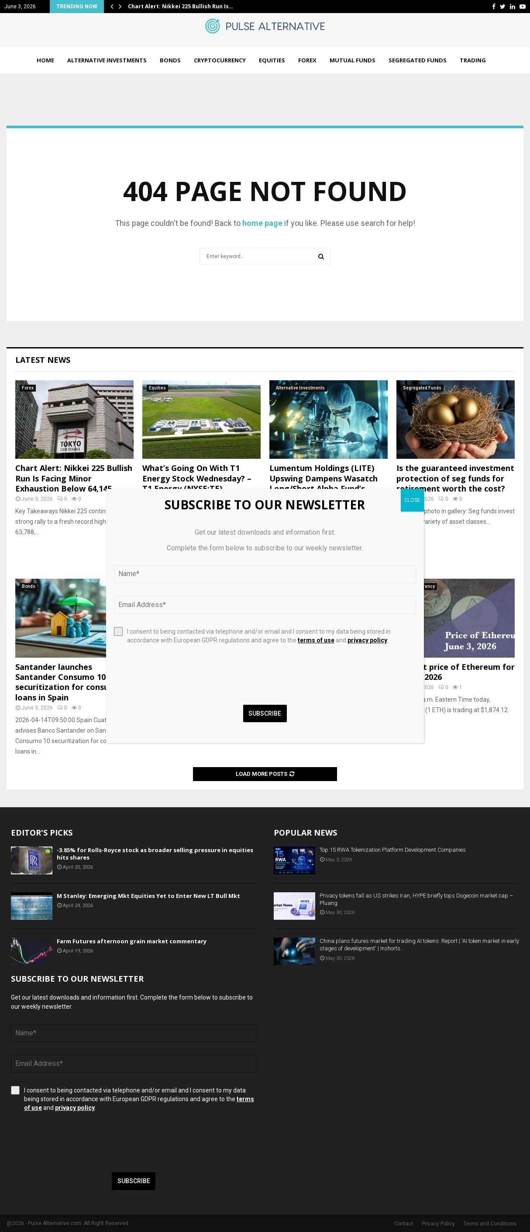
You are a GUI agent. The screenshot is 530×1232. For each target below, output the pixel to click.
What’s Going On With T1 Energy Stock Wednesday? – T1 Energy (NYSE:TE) (196, 478)
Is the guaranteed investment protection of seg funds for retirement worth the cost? (455, 478)
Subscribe (133, 1180)
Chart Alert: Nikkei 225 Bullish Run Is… (180, 6)
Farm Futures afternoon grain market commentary (131, 941)
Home (45, 60)
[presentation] (77, 1142)
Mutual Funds (352, 60)
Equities (272, 60)
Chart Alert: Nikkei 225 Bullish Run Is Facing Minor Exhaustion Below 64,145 (73, 478)
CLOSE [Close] (412, 500)
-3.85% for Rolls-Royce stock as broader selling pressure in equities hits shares (155, 853)
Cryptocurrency (220, 60)
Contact (403, 1224)
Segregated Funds (418, 60)
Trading (473, 60)
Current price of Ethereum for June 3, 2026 (455, 672)
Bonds (170, 60)
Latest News (42, 360)
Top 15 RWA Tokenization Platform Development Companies (393, 849)
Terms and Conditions (489, 1224)
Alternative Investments (107, 60)
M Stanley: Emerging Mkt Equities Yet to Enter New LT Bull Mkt (148, 896)
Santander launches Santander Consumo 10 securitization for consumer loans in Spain (69, 682)
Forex (307, 60)
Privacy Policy (438, 1224)
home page (262, 223)
